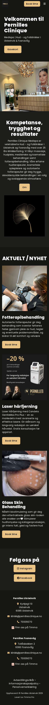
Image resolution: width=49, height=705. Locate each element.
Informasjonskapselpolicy (24, 683)
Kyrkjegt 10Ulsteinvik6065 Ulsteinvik (24, 607)
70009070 (26, 621)
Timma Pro (29, 697)
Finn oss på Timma (26, 627)
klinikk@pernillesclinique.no (26, 616)
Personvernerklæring (24, 687)
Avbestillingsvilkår (23, 680)
